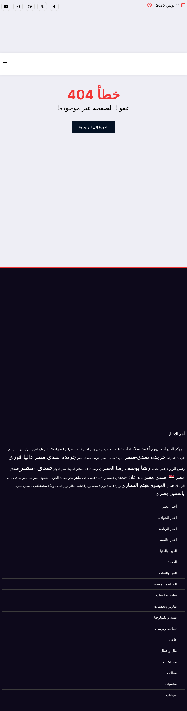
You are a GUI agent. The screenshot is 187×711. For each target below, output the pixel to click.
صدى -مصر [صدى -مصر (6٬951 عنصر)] (36, 464)
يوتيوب (96, 702)
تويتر (108, 702)
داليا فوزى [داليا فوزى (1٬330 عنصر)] (21, 454)
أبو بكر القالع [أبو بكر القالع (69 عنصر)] (176, 446)
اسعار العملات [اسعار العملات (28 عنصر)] (56, 446)
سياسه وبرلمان (167, 617)
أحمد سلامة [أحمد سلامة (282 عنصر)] (139, 446)
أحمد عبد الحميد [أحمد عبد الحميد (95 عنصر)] (115, 446)
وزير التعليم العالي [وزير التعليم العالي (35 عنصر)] (80, 483)
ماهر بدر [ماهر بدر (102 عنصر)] (74, 474)
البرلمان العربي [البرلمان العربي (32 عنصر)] (39, 446)
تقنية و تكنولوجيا (167, 606)
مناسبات (172, 669)
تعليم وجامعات (168, 586)
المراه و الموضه (167, 575)
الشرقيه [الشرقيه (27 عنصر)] (171, 455)
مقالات (173, 658)
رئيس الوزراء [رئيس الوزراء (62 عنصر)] (176, 466)
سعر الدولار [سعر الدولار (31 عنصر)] (60, 466)
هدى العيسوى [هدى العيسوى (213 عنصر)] (162, 483)
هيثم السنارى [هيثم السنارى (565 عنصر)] (135, 482)
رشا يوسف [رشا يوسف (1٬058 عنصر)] (137, 465)
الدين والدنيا (170, 544)
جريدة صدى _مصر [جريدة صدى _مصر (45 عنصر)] (112, 455)
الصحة (173, 555)
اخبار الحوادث (168, 513)
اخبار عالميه (170, 534)
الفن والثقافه (169, 565)
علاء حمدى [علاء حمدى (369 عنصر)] (125, 474)
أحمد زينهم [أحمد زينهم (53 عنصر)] (158, 446)
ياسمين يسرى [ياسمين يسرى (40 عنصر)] (23, 483)
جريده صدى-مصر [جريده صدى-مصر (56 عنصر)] (88, 455)
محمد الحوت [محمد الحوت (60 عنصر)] (58, 475)
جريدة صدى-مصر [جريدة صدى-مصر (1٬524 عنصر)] (145, 454)
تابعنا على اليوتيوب (76, 702)
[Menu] (5, 62)
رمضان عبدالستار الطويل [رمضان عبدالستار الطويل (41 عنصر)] (82, 466)
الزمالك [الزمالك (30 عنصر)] (181, 455)
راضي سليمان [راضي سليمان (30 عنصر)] (158, 466)
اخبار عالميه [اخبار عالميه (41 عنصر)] (81, 446)
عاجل (174, 627)
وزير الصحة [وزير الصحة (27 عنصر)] (61, 483)
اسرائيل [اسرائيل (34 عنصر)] (69, 446)
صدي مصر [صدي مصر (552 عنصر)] (155, 474)
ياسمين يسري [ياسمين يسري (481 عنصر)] (170, 490)
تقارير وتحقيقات (167, 596)
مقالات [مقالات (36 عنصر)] (17, 475)
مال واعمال (170, 638)
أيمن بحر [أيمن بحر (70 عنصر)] (96, 446)
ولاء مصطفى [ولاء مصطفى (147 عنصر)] (43, 483)
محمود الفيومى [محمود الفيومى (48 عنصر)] (39, 475)
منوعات (173, 679)
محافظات (171, 648)
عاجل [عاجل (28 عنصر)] (140, 475)
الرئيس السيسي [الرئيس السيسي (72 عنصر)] (19, 446)
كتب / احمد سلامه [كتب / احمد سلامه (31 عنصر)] (92, 475)
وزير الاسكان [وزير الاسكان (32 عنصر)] (99, 483)
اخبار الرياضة (169, 523)
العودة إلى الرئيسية (93, 125)
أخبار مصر (171, 503)
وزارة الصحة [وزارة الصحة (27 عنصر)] (114, 483)
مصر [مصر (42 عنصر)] (25, 475)
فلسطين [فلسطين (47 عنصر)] (108, 475)
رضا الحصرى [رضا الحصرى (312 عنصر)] (111, 465)
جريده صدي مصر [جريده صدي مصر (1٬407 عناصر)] (55, 454)
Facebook (121, 702)
